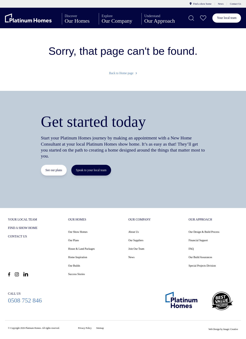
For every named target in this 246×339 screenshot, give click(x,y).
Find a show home (200, 3)
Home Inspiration (77, 257)
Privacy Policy (84, 328)
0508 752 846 (25, 297)
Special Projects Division (202, 265)
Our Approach (163, 18)
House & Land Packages (81, 248)
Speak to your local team (91, 170)
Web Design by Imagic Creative (223, 329)
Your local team (226, 17)
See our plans (54, 170)
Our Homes (80, 18)
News (221, 3)
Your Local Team (22, 219)
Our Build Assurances (200, 257)
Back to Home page (123, 73)
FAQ (191, 248)
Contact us (17, 236)
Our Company (120, 18)
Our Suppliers (135, 240)
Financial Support (198, 240)
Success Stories (76, 274)
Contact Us (235, 3)
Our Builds (74, 265)
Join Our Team (136, 248)
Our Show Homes (77, 231)
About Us (133, 231)
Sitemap (100, 328)
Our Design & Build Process (204, 231)
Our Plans (73, 240)
